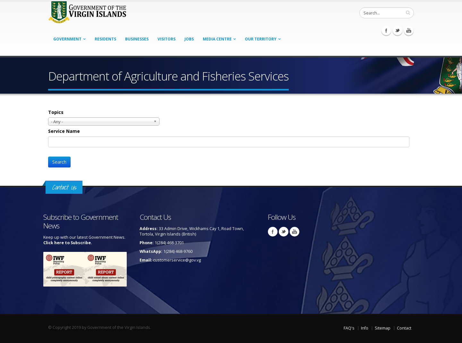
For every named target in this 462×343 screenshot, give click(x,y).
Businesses (137, 39)
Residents (105, 39)
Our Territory (261, 39)
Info (364, 328)
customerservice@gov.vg (177, 260)
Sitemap (382, 328)
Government (67, 39)
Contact (404, 328)
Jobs (189, 39)
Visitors (166, 39)
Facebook (386, 30)
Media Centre (217, 39)
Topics (56, 112)
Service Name (64, 131)
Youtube (409, 30)
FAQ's (349, 328)
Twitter (397, 30)
